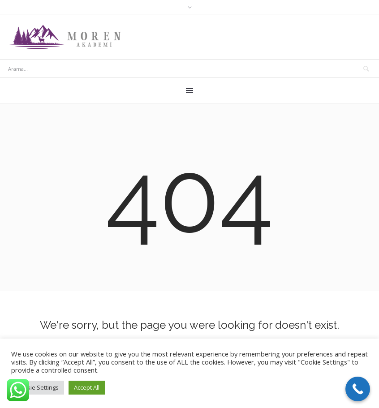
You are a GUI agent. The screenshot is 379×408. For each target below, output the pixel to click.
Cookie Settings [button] (38, 387)
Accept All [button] (86, 387)
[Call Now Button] (357, 389)
